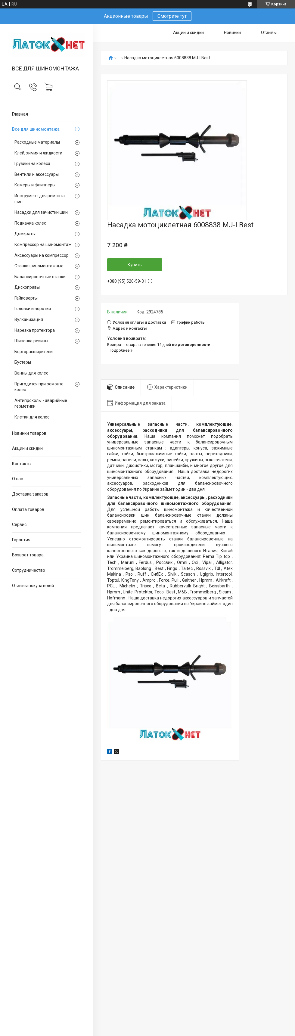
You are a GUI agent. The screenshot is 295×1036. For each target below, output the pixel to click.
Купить (135, 264)
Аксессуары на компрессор (41, 255)
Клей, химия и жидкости (38, 153)
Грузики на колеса (32, 163)
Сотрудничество (28, 570)
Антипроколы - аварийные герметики (40, 403)
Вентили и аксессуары (36, 174)
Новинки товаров (29, 433)
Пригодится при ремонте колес (39, 386)
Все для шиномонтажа (36, 129)
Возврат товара (28, 554)
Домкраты (25, 233)
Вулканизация (28, 319)
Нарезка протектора (34, 330)
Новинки (232, 32)
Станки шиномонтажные (39, 265)
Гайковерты (26, 298)
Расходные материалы (37, 142)
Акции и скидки (27, 448)
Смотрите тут (172, 16)
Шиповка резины (31, 340)
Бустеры (22, 362)
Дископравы (27, 287)
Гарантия (21, 539)
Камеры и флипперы (34, 184)
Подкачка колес (30, 223)
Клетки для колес (31, 417)
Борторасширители (33, 351)
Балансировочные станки (40, 276)
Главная (20, 114)
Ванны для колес (31, 373)
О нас (17, 478)
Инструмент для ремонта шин (39, 198)
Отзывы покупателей (33, 585)
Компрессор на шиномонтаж (43, 244)
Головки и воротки (32, 308)
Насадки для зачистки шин (41, 212)
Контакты (21, 463)
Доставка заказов (30, 494)
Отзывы (269, 32)
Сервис (19, 524)
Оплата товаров (28, 509)
